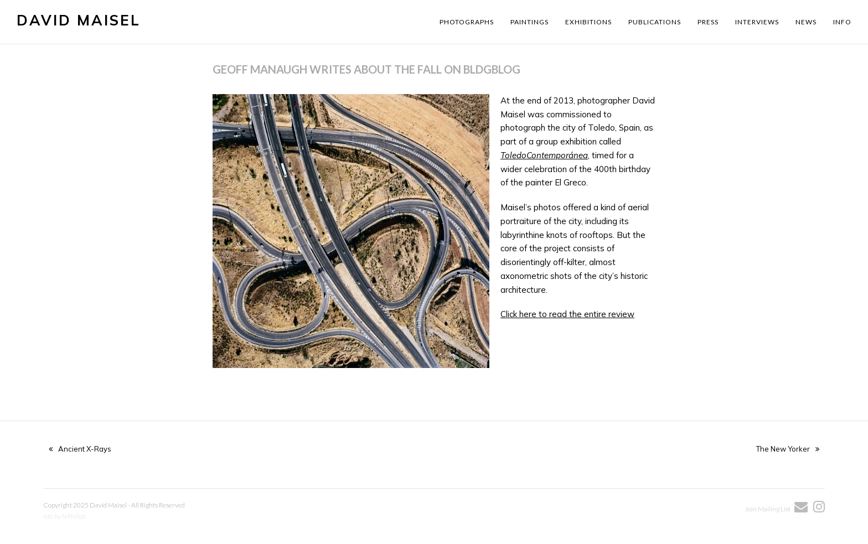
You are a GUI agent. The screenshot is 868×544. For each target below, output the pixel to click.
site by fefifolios (64, 516)
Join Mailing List (768, 509)
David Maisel (79, 20)
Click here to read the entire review (567, 314)
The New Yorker (787, 448)
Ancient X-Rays (80, 448)
